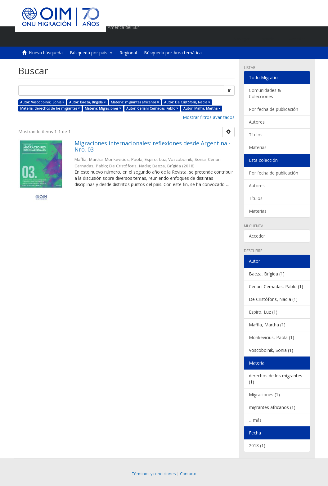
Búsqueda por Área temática (173, 53)
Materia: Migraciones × (103, 108)
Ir (229, 90)
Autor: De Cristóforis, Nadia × (187, 102)
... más (255, 420)
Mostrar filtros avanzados (209, 117)
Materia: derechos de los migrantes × (50, 108)
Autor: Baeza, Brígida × (87, 102)
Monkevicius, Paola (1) (271, 337)
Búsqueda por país (91, 53)
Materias (258, 147)
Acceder (257, 236)
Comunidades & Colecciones (265, 93)
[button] (270, 39)
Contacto (188, 473)
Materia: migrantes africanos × (135, 102)
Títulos (256, 135)
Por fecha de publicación (273, 109)
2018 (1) (257, 445)
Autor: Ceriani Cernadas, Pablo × (152, 108)
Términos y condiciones (154, 473)
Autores (257, 122)
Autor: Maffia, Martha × (201, 108)
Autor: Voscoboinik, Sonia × (42, 102)
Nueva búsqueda (46, 53)
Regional (128, 53)
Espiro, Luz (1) (263, 312)
